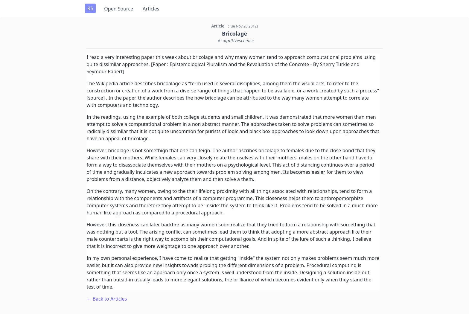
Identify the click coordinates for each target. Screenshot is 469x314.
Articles (151, 8)
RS (90, 8)
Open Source (118, 8)
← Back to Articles (106, 298)
